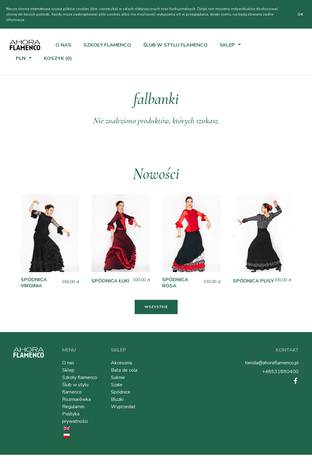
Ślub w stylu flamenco (175, 45)
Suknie (118, 377)
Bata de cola (124, 370)
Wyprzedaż (123, 406)
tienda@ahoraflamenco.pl (272, 362)
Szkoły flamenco (107, 45)
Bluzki (117, 399)
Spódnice (120, 392)
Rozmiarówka (76, 399)
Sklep (227, 45)
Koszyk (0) (58, 58)
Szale (116, 384)
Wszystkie (156, 306)
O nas (63, 45)
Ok (300, 14)
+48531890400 (280, 371)
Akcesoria (121, 362)
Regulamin (73, 406)
